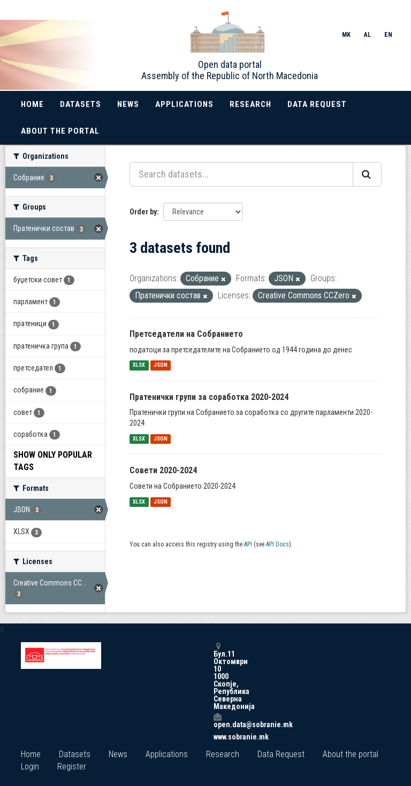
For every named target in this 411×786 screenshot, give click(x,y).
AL (367, 34)
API (248, 544)
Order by (143, 211)
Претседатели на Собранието (186, 334)
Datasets (80, 104)
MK (346, 34)
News (128, 104)
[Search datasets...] (241, 174)
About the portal (60, 131)
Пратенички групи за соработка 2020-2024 (209, 397)
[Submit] (367, 174)
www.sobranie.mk (217, 737)
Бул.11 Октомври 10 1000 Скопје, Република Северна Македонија (217, 676)
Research (250, 104)
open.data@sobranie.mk (217, 720)
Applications (184, 104)
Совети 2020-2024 (163, 470)
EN (388, 34)
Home (32, 104)
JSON (161, 365)
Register (71, 766)
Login (30, 766)
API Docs (277, 544)
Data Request (317, 104)
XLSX (139, 365)
